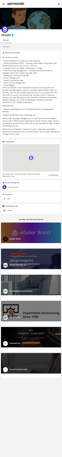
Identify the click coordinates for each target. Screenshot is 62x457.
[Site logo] (16, 4)
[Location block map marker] (31, 158)
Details (6, 40)
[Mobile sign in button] (58, 4)
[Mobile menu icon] (3, 4)
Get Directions (53, 175)
